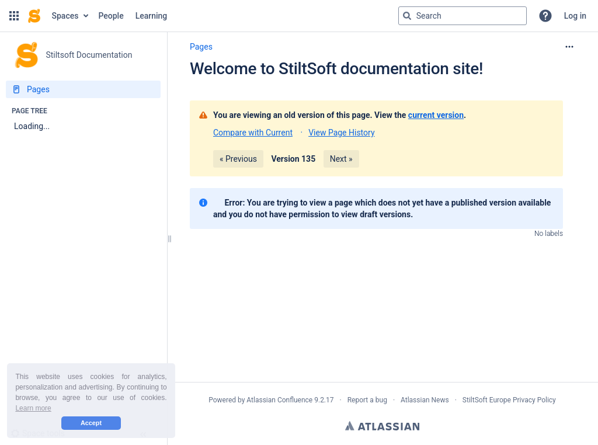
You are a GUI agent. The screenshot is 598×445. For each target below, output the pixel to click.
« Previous (238, 159)
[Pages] (83, 89)
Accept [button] (91, 422)
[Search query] (462, 15)
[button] (14, 15)
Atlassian (382, 425)
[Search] (407, 15)
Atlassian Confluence (279, 400)
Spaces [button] (65, 15)
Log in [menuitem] (575, 15)
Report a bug (367, 400)
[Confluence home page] (34, 15)
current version (436, 115)
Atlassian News (425, 400)
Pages (201, 46)
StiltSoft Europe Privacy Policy (509, 400)
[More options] (569, 46)
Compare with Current (253, 132)
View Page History (341, 132)
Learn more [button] (33, 408)
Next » (341, 159)
